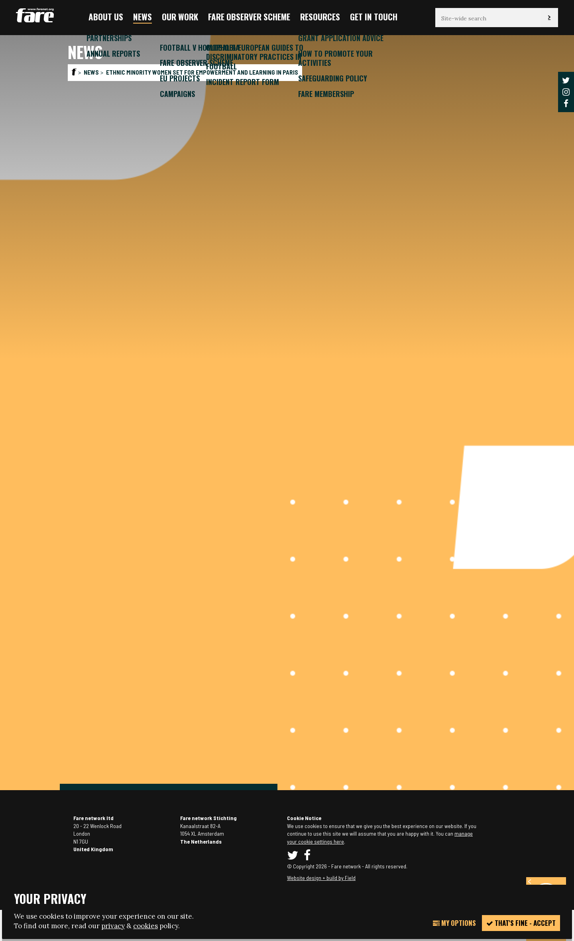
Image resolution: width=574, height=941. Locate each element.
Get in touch (373, 16)
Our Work (180, 16)
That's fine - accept (521, 923)
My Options (454, 923)
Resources (320, 16)
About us (105, 16)
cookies (145, 925)
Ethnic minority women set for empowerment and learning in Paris (202, 72)
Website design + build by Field (321, 877)
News (142, 16)
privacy (113, 925)
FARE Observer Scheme (249, 16)
